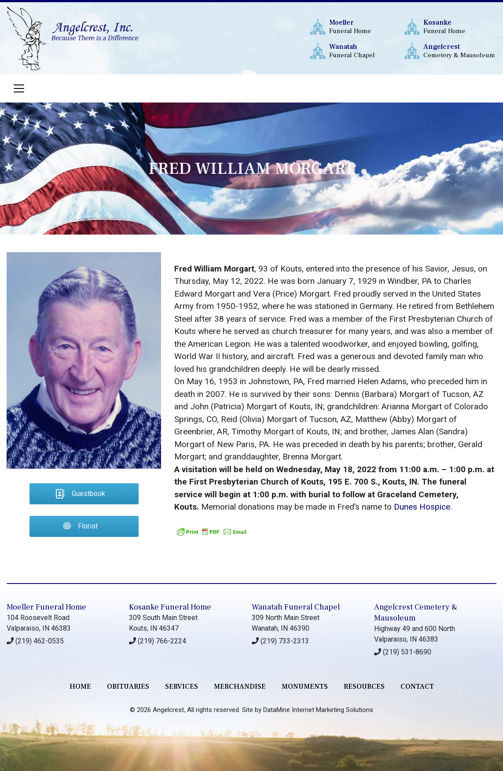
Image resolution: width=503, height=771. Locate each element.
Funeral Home (365, 26)
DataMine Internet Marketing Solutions (318, 710)
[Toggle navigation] (19, 88)
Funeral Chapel (365, 50)
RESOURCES (364, 686)
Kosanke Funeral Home (170, 607)
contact (417, 686)
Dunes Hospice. (423, 507)
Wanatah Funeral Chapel (296, 607)
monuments (305, 686)
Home (80, 686)
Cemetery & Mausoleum (459, 50)
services (181, 686)
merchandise (240, 686)
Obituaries (128, 686)
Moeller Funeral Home (46, 607)
